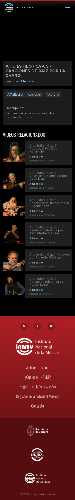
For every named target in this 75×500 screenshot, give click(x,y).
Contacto (37, 406)
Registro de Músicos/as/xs (37, 387)
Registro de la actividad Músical (37, 396)
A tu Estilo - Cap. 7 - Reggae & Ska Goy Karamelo (43, 149)
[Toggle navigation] (68, 7)
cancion (34, 94)
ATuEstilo (15, 94)
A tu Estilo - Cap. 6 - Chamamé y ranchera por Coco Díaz (48, 176)
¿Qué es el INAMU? (37, 377)
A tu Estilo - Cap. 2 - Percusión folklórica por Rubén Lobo (46, 282)
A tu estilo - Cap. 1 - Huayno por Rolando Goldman (49, 256)
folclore (53, 94)
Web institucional (37, 368)
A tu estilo (27, 81)
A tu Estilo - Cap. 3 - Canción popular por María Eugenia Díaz (49, 203)
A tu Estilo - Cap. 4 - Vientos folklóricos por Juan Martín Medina (46, 230)
